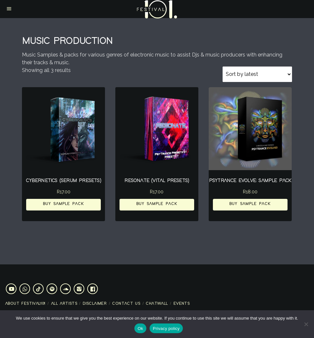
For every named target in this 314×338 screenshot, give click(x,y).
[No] (306, 324)
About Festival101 (25, 304)
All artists (64, 304)
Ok (140, 328)
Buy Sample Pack (63, 204)
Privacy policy (166, 328)
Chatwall (157, 304)
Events (181, 304)
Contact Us (126, 304)
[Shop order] (257, 74)
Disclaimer (95, 304)
